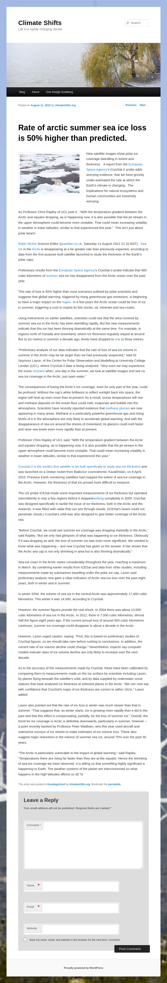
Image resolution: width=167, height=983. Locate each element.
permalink (114, 784)
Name (33, 885)
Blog (22, 92)
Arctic (36, 249)
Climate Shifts (40, 22)
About (35, 92)
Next (144, 105)
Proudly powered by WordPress (83, 968)
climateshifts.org (65, 105)
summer (52, 275)
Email (33, 907)
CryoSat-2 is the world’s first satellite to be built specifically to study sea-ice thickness (79, 466)
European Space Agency (77, 270)
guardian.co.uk (71, 243)
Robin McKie (27, 243)
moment (39, 371)
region (66, 302)
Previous (129, 105)
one (117, 339)
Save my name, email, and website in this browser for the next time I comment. (75, 939)
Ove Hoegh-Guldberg (59, 92)
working (98, 498)
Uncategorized (56, 784)
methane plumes (118, 408)
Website (32, 928)
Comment (34, 825)
